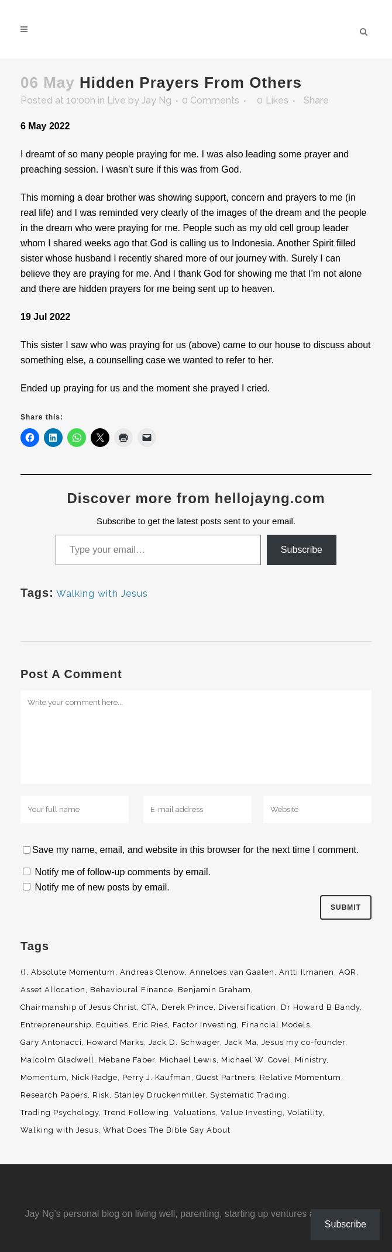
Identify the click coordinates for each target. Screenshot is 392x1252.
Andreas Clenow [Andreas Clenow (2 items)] (152, 972)
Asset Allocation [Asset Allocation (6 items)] (52, 989)
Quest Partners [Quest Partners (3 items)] (225, 1077)
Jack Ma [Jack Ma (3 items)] (241, 1042)
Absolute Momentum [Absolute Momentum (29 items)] (73, 972)
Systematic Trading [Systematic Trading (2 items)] (248, 1095)
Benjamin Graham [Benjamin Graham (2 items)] (214, 989)
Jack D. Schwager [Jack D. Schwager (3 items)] (184, 1042)
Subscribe (301, 550)
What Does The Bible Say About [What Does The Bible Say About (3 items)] (167, 1130)
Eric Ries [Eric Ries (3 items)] (150, 1024)
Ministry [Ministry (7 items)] (310, 1059)
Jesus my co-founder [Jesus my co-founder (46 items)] (303, 1042)
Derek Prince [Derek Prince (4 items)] (187, 1007)
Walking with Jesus (102, 593)
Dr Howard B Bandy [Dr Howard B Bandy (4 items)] (320, 1007)
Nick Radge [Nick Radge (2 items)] (94, 1077)
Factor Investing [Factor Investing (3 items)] (205, 1024)
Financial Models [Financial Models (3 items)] (276, 1024)
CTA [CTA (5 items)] (149, 1007)
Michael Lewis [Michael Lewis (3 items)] (188, 1059)
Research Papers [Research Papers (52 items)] (54, 1095)
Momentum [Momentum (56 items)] (43, 1077)
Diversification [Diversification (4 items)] (247, 1007)
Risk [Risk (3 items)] (100, 1095)
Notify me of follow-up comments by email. (123, 872)
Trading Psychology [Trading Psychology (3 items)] (59, 1112)
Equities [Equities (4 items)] (112, 1024)
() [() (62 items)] (23, 972)
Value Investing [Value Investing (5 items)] (252, 1112)
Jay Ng (156, 100)
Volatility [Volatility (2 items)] (304, 1112)
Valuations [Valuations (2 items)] (195, 1112)
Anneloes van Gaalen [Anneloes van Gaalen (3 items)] (232, 972)
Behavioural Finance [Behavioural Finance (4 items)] (131, 989)
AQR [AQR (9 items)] (347, 972)
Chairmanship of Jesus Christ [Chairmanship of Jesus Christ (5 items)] (78, 1007)
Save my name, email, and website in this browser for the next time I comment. (195, 850)
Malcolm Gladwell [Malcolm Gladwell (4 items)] (57, 1059)
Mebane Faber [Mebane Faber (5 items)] (127, 1059)
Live (116, 100)
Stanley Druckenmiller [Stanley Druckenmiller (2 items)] (159, 1095)
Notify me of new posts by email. (102, 887)
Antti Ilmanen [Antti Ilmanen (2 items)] (306, 972)
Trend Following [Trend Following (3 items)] (136, 1112)
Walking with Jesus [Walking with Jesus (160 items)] (59, 1130)
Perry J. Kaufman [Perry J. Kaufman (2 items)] (156, 1077)
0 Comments (210, 100)
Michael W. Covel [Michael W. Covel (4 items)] (255, 1059)
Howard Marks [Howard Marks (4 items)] (115, 1042)
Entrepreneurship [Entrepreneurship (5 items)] (55, 1024)
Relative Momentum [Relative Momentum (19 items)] (300, 1077)
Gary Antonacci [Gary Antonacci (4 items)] (51, 1042)
